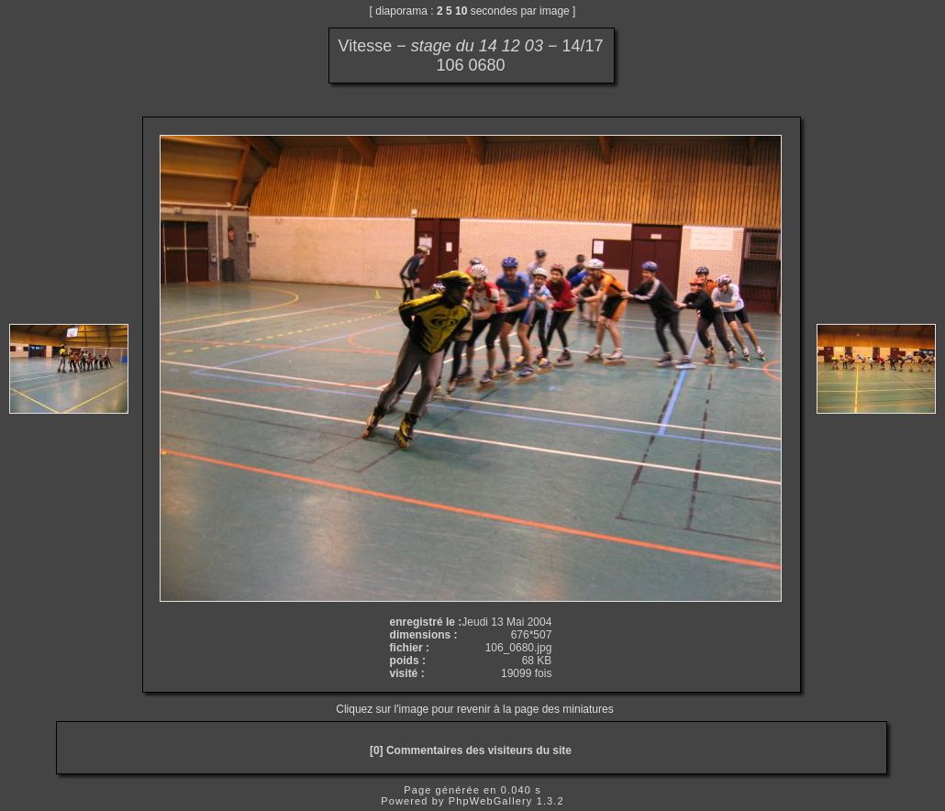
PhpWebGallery (491, 800)
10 (461, 11)
